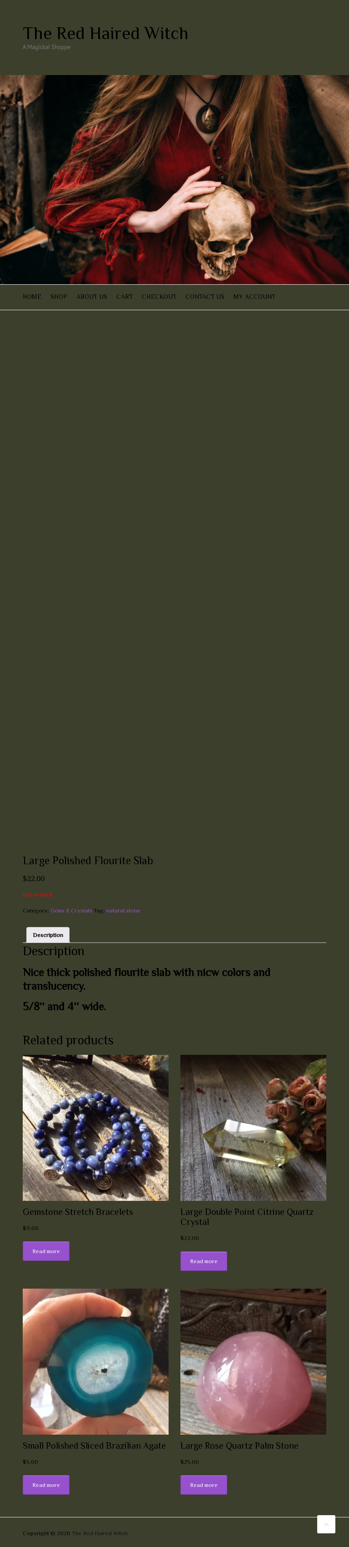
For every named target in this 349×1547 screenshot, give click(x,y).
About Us (91, 296)
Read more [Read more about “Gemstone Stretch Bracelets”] (46, 1251)
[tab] (48, 935)
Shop (58, 296)
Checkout (159, 296)
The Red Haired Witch (106, 33)
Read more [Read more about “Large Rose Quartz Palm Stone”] (204, 1484)
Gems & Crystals (71, 910)
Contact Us (204, 296)
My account (254, 296)
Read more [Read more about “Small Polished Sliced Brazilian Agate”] (46, 1484)
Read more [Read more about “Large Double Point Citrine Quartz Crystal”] (204, 1261)
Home (32, 296)
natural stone (123, 910)
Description (48, 935)
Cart (124, 296)
